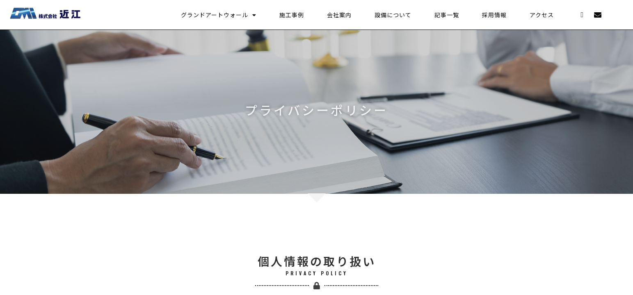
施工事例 (291, 15)
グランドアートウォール (218, 15)
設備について (393, 15)
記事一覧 (446, 15)
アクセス (542, 15)
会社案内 (339, 15)
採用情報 (494, 15)
